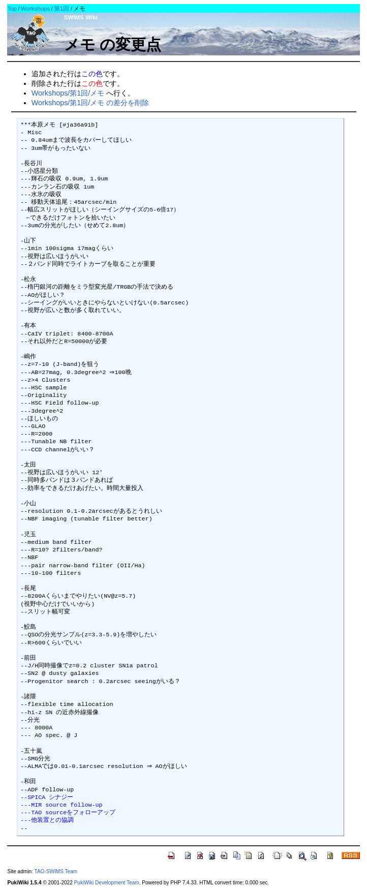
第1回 (61, 9)
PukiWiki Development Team (106, 882)
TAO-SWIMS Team (55, 871)
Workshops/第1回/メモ (68, 93)
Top (12, 9)
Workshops (35, 9)
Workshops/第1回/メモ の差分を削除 (90, 103)
